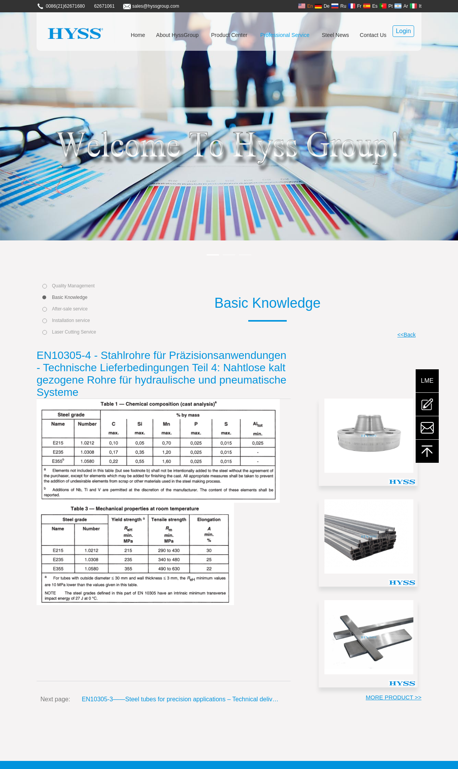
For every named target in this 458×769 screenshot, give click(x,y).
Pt (386, 6)
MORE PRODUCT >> (393, 697)
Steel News (335, 35)
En (305, 6)
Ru (338, 6)
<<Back (407, 335)
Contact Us (373, 35)
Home (138, 35)
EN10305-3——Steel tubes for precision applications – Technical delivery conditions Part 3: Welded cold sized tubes (180, 699)
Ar (401, 6)
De (321, 6)
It (415, 6)
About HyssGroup (177, 35)
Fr (354, 6)
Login (403, 31)
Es (370, 6)
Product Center (229, 35)
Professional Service (284, 35)
